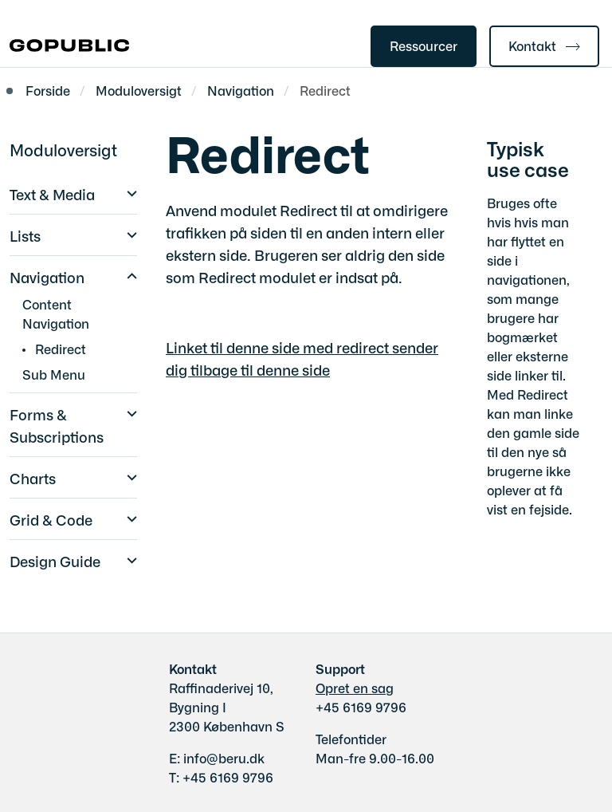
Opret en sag (355, 688)
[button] (128, 191)
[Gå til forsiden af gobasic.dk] (64, 46)
